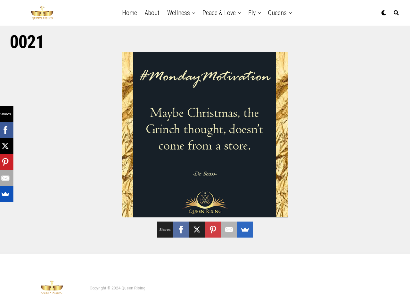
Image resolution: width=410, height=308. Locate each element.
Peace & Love (219, 13)
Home (129, 13)
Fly (252, 13)
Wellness (178, 13)
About (152, 13)
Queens (277, 13)
